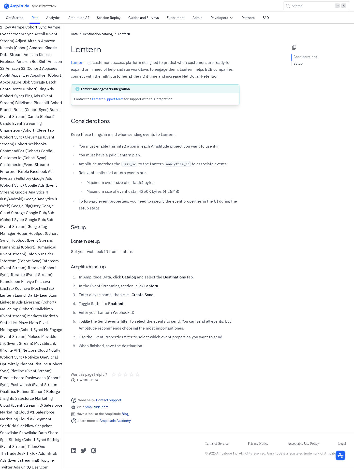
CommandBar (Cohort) (20, 150)
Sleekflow (25, 425)
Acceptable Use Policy (303, 443)
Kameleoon (10, 281)
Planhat (26, 363)
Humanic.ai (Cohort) (17, 247)
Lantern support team (107, 99)
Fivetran (7, 178)
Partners (248, 17)
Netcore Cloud (35, 350)
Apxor (5, 82)
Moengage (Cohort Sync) (21, 329)
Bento (5, 88)
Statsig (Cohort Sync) (27, 439)
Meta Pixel (38, 322)
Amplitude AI (78, 17)
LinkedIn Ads (11, 302)
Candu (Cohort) (41, 116)
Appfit (5, 75)
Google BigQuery (26, 205)
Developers (222, 17)
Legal (342, 443)
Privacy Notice (258, 443)
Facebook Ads (42, 171)
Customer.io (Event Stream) (24, 164)
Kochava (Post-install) (34, 288)
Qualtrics (8, 391)
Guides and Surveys (143, 17)
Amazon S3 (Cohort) (23, 68)
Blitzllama (24, 102)
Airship (34, 40)
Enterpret (8, 171)
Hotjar (22, 233)
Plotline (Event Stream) (31, 370)
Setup (298, 63)
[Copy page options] (294, 47)
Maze (23, 322)
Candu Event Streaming (21, 123)
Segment (43, 418)
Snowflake (9, 432)
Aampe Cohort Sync (29, 27)
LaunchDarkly (27, 295)
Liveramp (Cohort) (40, 302)
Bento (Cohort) (25, 88)
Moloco (34, 336)
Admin (197, 17)
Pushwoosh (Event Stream (34, 384)
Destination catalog (98, 34)
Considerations (305, 57)
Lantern (7, 295)
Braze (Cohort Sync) (31, 109)
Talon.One (36, 446)
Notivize (32, 357)
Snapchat (43, 425)
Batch (51, 82)
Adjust (21, 40)
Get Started (15, 17)
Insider (47, 253)
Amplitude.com (96, 407)
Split (4, 439)
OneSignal (49, 357)
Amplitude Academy (115, 420)
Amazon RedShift (31, 61)
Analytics (53, 17)
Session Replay (108, 17)
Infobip (33, 253)
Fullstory (23, 178)
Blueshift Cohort (48, 102)
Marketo (34, 315)
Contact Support (108, 400)
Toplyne (47, 460)
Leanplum (48, 295)
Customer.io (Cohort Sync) (23, 157)
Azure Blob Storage (28, 82)
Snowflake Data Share (38, 432)
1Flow (5, 27)
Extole (23, 171)
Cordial (47, 150)
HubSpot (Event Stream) (32, 240)
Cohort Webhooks (31, 143)
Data (34, 17)
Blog (125, 414)
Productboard (12, 377)
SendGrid (8, 425)
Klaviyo (27, 281)
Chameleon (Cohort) (18, 130)
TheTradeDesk (12, 453)
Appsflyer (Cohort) (46, 75)
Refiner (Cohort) (31, 391)
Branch (6, 109)
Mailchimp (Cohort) (17, 308)
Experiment (176, 17)
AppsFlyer (20, 75)
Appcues (49, 68)
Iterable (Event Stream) (31, 274)
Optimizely (9, 363)
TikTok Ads (35, 453)
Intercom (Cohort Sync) (20, 260)
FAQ (266, 17)
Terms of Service (216, 443)
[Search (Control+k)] (316, 5)
